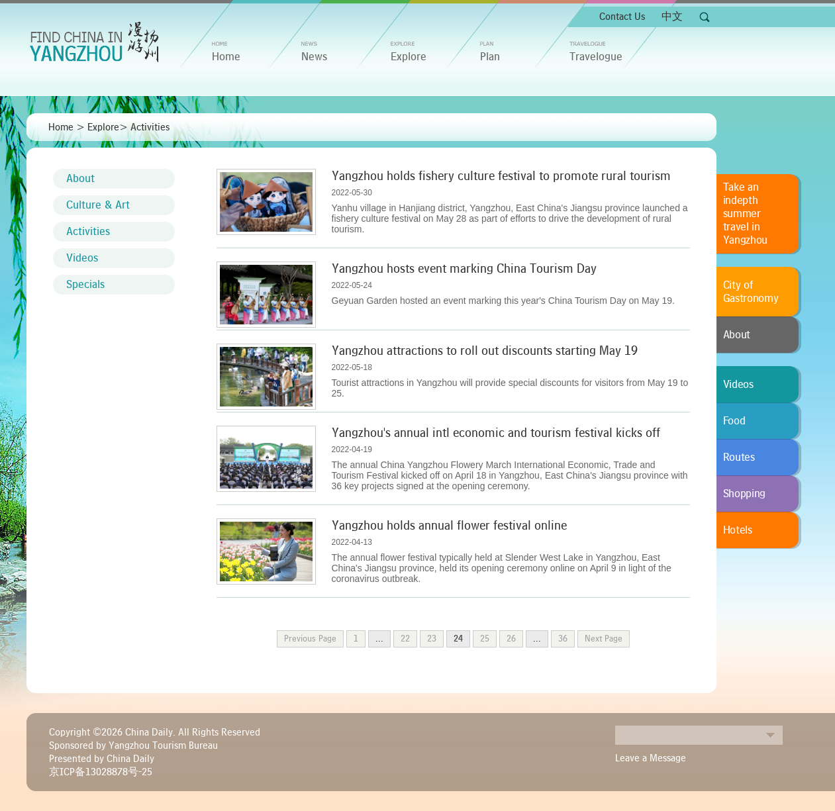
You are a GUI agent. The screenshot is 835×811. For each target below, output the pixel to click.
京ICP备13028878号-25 (100, 772)
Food (734, 421)
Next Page (603, 639)
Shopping (744, 494)
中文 (672, 16)
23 (431, 639)
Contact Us (622, 16)
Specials (85, 285)
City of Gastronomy (751, 292)
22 (405, 639)
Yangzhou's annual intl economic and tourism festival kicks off (496, 433)
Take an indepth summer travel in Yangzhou (745, 213)
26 (511, 639)
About (80, 179)
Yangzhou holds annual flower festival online (449, 525)
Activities (150, 127)
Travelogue (595, 57)
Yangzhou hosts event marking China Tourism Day (464, 268)
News (314, 57)
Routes (739, 457)
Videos (82, 258)
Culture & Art (98, 205)
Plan (490, 57)
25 (484, 639)
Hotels (737, 530)
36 (562, 639)
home (226, 57)
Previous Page (310, 639)
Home (61, 127)
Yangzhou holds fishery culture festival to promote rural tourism (501, 176)
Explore (408, 57)
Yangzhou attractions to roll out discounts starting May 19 (485, 351)
